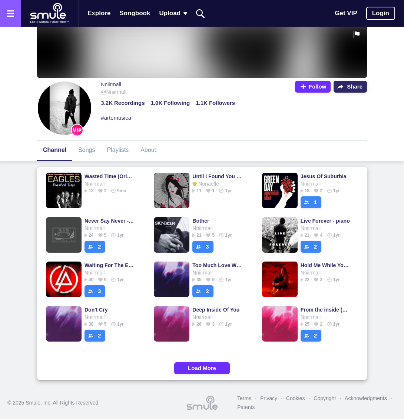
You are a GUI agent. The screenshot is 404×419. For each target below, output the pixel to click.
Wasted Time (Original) (110, 176)
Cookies (295, 398)
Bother (200, 221)
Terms (244, 398)
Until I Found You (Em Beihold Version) (217, 176)
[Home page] (49, 13)
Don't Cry (96, 310)
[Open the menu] (10, 13)
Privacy (268, 398)
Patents (246, 407)
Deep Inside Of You (215, 310)
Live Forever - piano (325, 221)
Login (380, 13)
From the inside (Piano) (326, 310)
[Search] (200, 13)
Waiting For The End (110, 265)
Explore (98, 13)
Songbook (134, 13)
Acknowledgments (366, 398)
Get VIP (346, 13)
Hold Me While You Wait (326, 265)
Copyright (325, 398)
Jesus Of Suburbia (324, 176)
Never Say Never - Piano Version (110, 221)
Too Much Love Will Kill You (217, 265)
